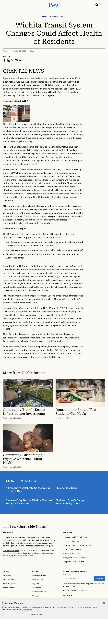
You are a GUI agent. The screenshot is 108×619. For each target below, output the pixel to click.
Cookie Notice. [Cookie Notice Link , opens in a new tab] (27, 610)
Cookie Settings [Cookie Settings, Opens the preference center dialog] (37, 615)
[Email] (78, 578)
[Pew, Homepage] (54, 4)
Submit (99, 579)
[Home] (24, 526)
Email (64, 574)
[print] (20, 60)
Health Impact (34, 373)
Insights (7, 571)
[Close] (104, 603)
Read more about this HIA (15, 101)
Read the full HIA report (14, 228)
